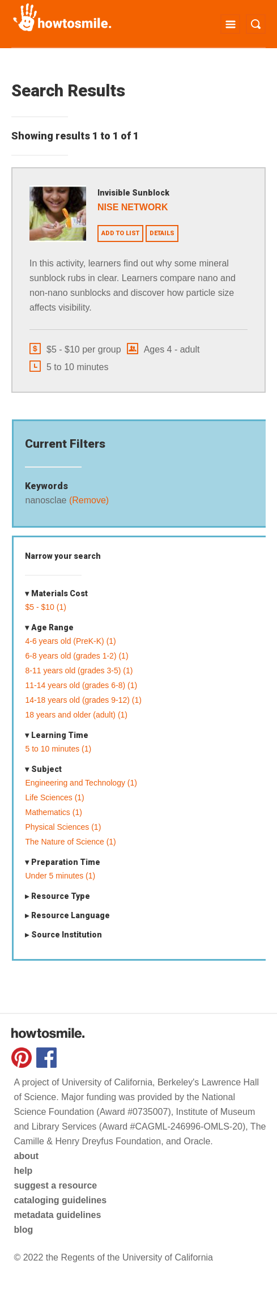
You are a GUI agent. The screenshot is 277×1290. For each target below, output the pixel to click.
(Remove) (87, 500)
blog (23, 1229)
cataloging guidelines (60, 1200)
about (26, 1156)
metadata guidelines (57, 1215)
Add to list (120, 233)
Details (162, 233)
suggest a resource (55, 1185)
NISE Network (132, 207)
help (23, 1171)
